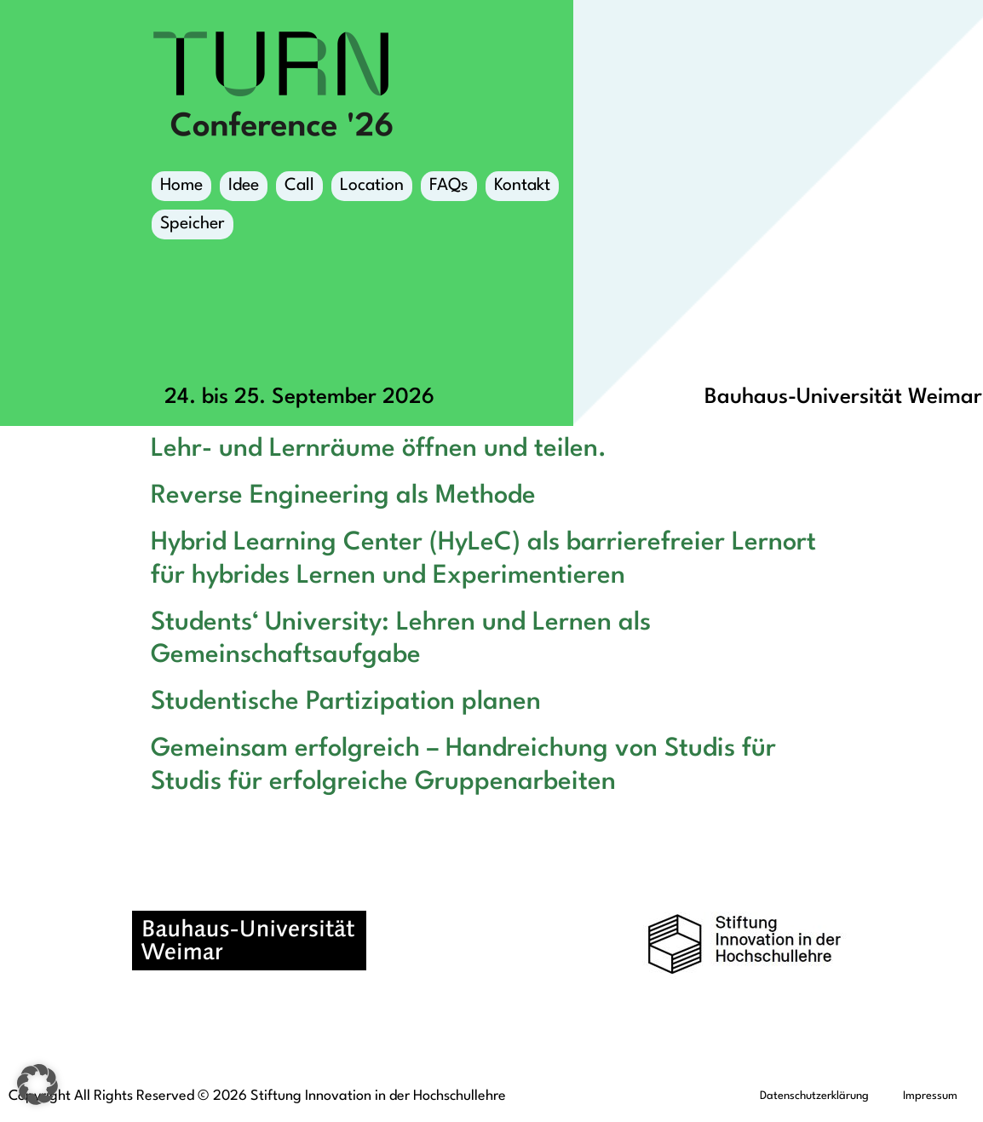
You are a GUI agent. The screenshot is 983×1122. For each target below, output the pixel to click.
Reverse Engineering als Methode (343, 496)
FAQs (449, 185)
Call (299, 185)
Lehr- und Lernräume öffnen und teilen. (378, 449)
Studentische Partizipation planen (346, 702)
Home (181, 185)
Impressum (930, 1096)
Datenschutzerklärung (814, 1096)
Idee (243, 185)
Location (372, 189)
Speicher (192, 227)
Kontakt (522, 185)
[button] (37, 1084)
